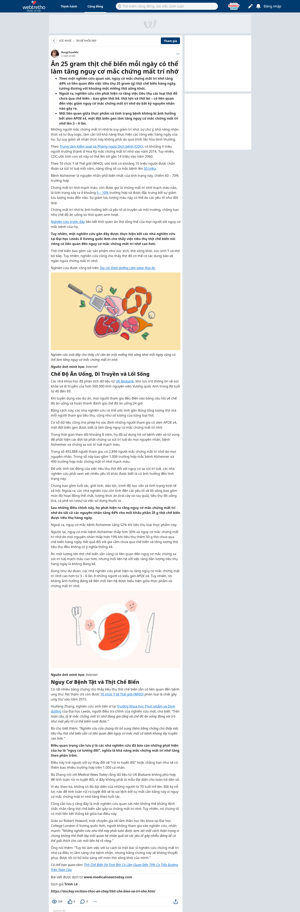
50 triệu (150, 168)
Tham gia (170, 41)
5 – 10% (103, 192)
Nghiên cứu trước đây (68, 221)
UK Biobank (125, 381)
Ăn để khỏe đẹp (86, 40)
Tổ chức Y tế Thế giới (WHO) (122, 694)
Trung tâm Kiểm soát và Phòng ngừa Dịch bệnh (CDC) (101, 146)
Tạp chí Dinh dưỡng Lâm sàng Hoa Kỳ (127, 268)
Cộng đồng (95, 6)
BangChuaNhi (69, 52)
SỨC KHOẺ (65, 40)
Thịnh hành (69, 6)
